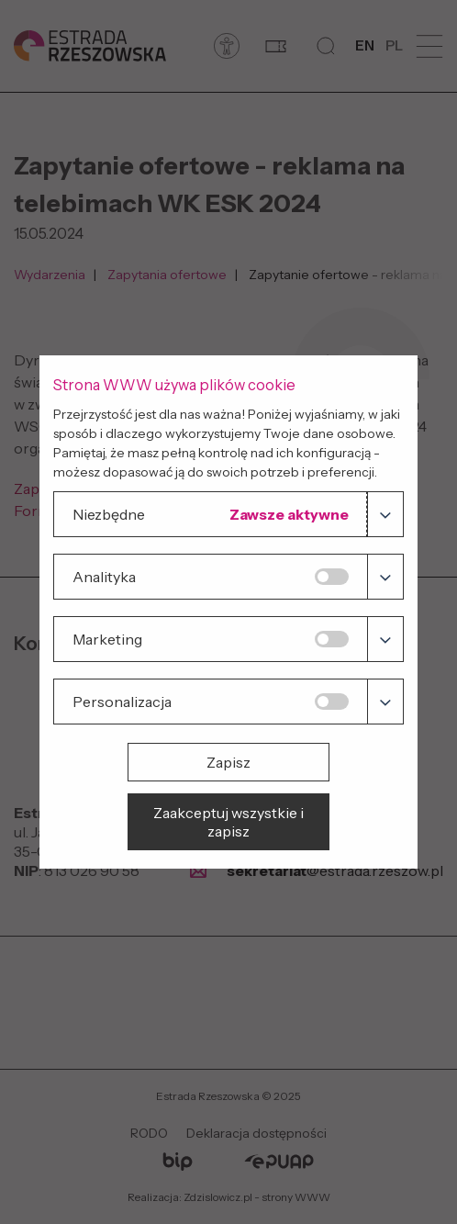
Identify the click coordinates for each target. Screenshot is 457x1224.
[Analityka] (332, 576)
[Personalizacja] (332, 701)
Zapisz (228, 762)
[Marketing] (332, 639)
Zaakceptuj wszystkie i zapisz (228, 821)
